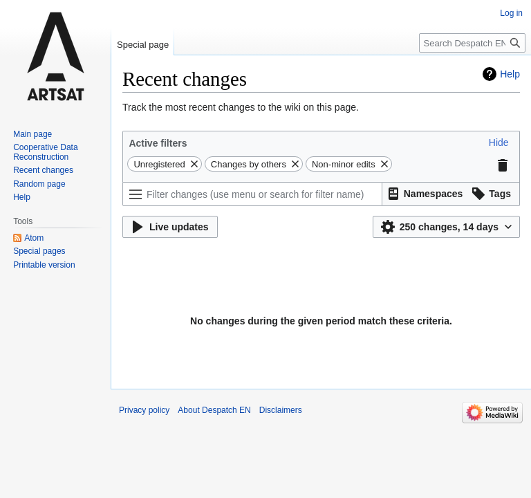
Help (510, 74)
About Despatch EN (214, 410)
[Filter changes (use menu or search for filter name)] (252, 194)
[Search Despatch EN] (472, 43)
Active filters (158, 143)
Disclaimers (280, 410)
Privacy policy (144, 410)
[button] (499, 142)
